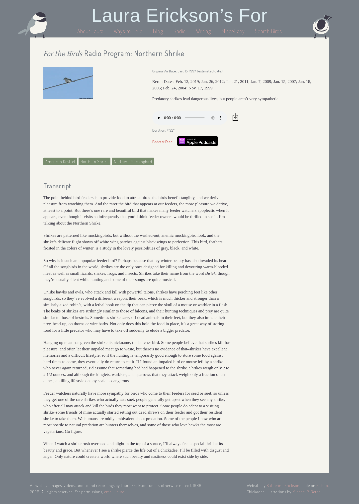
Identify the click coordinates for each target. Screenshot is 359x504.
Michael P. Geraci (307, 491)
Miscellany (233, 30)
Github (322, 485)
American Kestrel (60, 161)
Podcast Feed (162, 141)
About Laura (91, 30)
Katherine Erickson (283, 485)
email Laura (114, 491)
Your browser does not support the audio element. (189, 118)
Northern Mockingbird (133, 161)
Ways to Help (129, 30)
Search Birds (268, 30)
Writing (203, 30)
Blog (158, 30)
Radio (180, 30)
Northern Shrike (94, 161)
